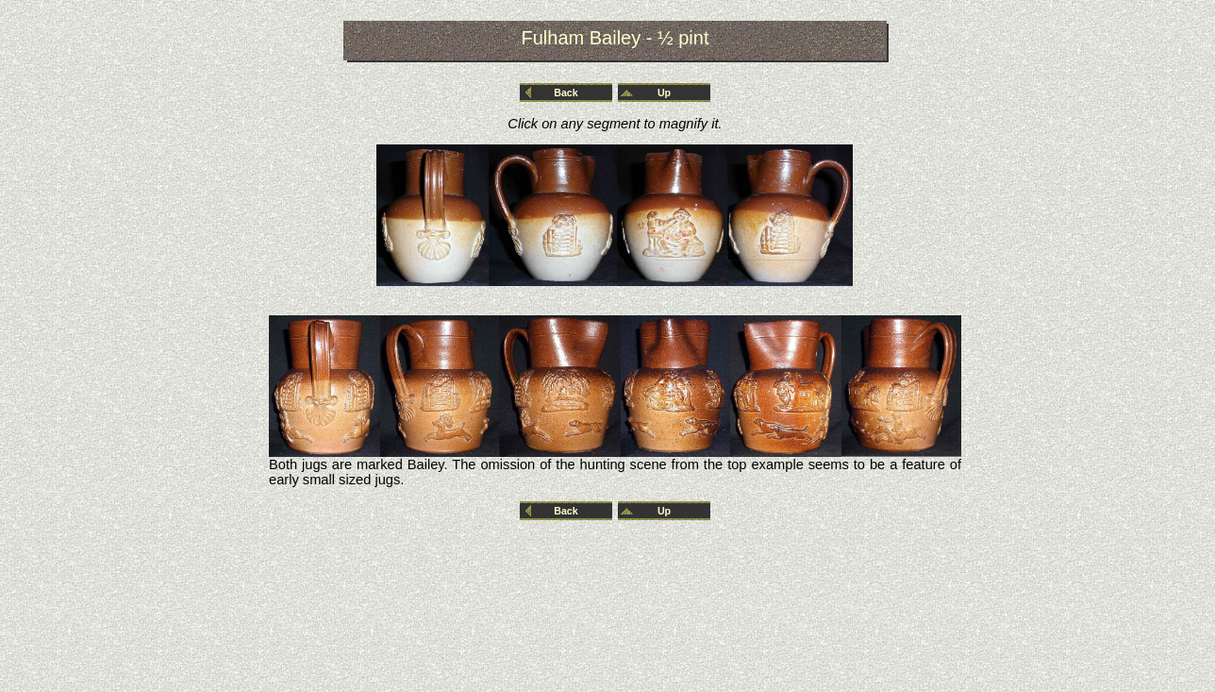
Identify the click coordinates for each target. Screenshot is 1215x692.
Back (565, 92)
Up (664, 92)
